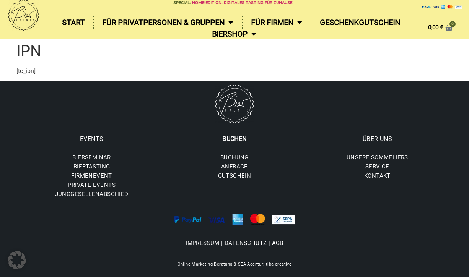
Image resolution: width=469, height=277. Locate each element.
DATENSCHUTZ (246, 243)
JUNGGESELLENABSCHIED (92, 194)
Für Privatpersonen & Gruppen (167, 22)
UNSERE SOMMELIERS (377, 157)
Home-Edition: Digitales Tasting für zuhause (242, 2)
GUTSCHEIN (234, 175)
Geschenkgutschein (360, 22)
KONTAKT (377, 175)
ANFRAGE (234, 166)
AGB (277, 243)
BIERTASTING (91, 166)
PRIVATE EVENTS (92, 184)
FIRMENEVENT (91, 175)
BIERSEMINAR (91, 157)
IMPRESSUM (203, 243)
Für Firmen (276, 22)
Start (73, 22)
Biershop (234, 34)
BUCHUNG (234, 157)
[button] (17, 260)
